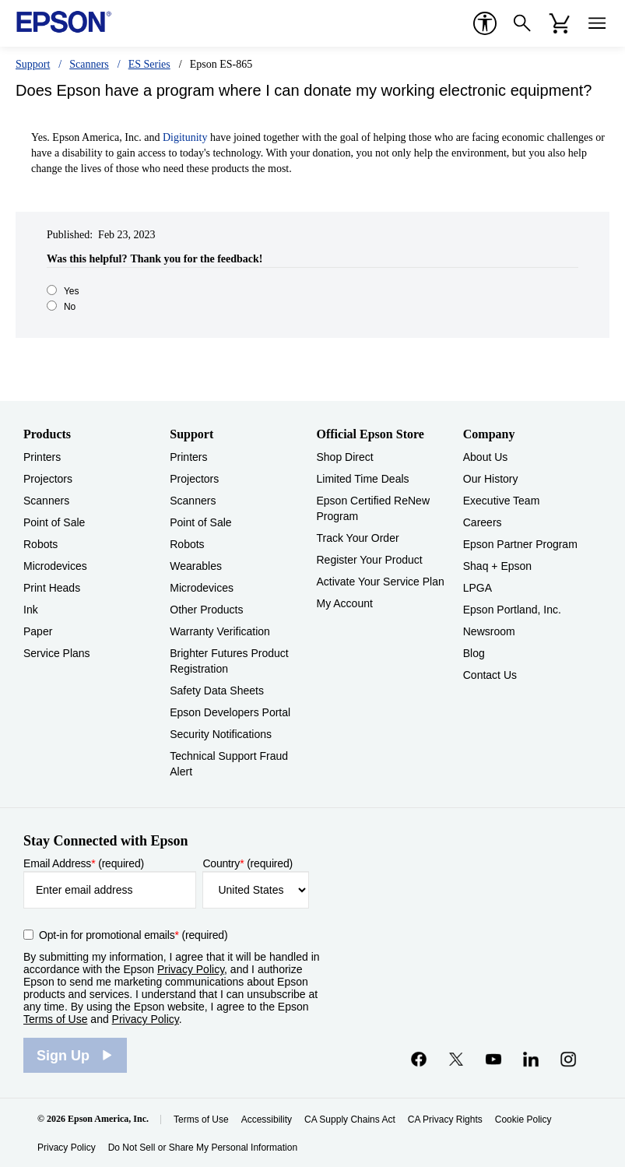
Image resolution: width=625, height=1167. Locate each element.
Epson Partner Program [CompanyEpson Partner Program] (520, 544)
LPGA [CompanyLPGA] (477, 588)
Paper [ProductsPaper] (37, 631)
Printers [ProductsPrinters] (42, 457)
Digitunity (185, 137)
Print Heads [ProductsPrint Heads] (51, 588)
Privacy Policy (190, 969)
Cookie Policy (523, 1119)
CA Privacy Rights (445, 1119)
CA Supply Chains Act (349, 1119)
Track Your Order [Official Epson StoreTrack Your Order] (358, 538)
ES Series (149, 64)
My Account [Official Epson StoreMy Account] (345, 603)
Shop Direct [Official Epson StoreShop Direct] (345, 457)
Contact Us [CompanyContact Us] (490, 675)
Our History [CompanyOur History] (490, 479)
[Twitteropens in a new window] (456, 1059)
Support (33, 64)
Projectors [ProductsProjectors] (47, 479)
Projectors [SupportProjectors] (194, 479)
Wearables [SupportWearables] (196, 566)
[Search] (522, 23)
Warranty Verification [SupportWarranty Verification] (220, 631)
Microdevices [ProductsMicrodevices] (55, 566)
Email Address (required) (83, 863)
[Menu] (597, 23)
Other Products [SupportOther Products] (206, 609)
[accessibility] (484, 23)
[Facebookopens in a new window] (419, 1059)
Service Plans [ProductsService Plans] (56, 653)
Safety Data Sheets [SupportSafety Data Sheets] (217, 690)
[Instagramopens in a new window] (568, 1059)
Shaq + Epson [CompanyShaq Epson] (497, 566)
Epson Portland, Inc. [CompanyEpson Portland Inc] (512, 609)
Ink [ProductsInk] (30, 609)
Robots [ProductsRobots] (40, 544)
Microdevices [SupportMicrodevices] (201, 588)
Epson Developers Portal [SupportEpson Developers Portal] (230, 712)
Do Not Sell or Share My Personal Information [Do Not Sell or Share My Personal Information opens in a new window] (202, 1147)
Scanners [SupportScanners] (193, 500)
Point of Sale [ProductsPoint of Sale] (54, 522)
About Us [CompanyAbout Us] (485, 457)
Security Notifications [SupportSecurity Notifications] (221, 734)
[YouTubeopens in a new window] (493, 1059)
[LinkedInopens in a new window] (531, 1059)
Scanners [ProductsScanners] (46, 500)
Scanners (89, 64)
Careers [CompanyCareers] (482, 522)
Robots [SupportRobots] (187, 544)
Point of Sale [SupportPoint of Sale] (200, 522)
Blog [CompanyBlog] (474, 653)
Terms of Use (55, 1019)
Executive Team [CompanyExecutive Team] (501, 500)
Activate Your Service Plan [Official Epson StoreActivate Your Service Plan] (380, 581)
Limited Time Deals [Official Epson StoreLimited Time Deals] (363, 479)
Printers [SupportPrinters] (188, 457)
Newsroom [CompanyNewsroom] (489, 631)
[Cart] (559, 23)
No (69, 306)
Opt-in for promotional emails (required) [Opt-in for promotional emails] (133, 935)
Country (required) (247, 863)
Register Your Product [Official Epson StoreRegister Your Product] (370, 560)
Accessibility (266, 1119)
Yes (71, 291)
